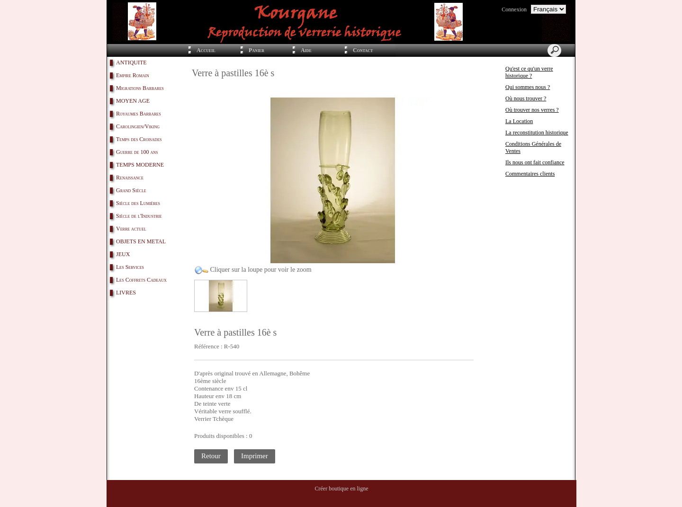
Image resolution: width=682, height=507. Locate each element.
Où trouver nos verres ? (532, 110)
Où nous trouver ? (525, 98)
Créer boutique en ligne (341, 488)
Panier (256, 50)
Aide (306, 50)
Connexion (514, 9)
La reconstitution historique (536, 132)
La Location (519, 121)
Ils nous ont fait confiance (535, 162)
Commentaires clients (530, 173)
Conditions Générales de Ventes (533, 147)
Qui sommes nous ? (527, 87)
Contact (363, 50)
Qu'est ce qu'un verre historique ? (529, 72)
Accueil (206, 50)
